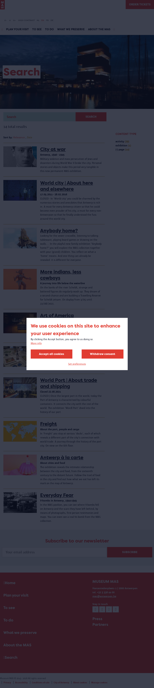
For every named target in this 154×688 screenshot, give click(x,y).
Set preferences (77, 363)
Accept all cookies (51, 354)
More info (36, 343)
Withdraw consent (102, 354)
